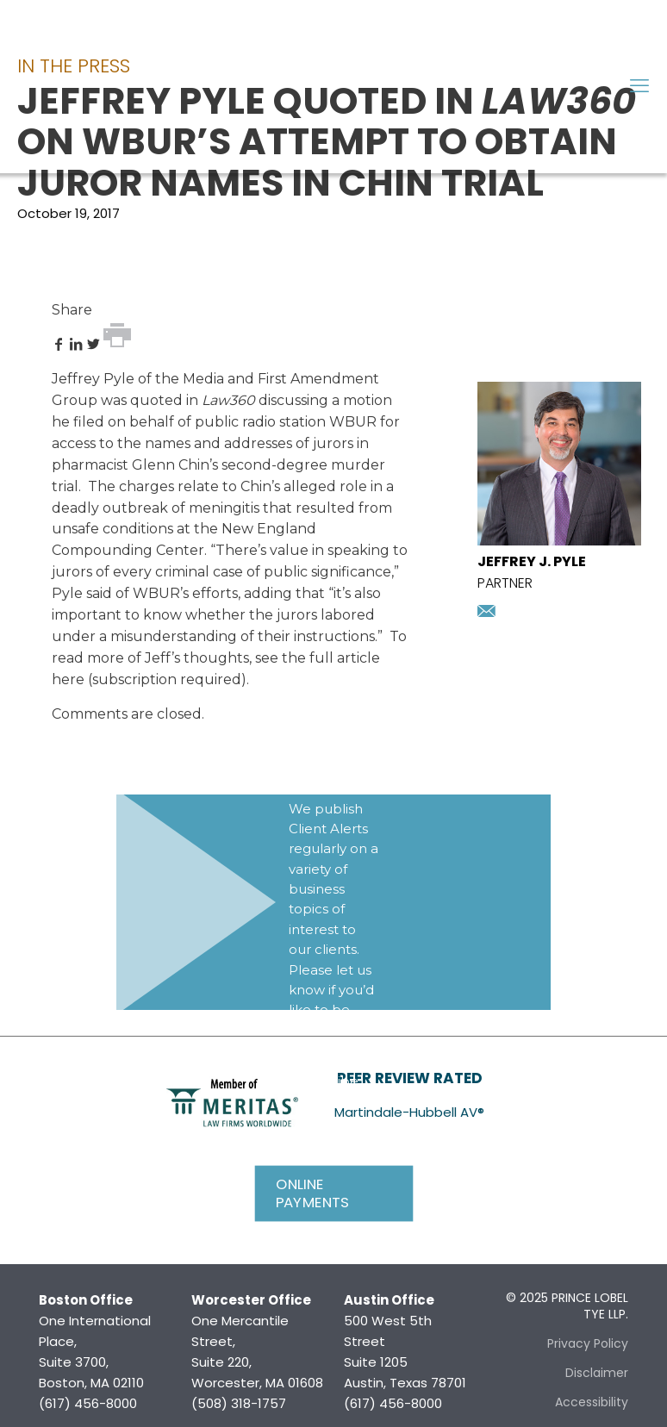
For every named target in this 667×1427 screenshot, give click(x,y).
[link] (232, 1101)
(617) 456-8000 (88, 1403)
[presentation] (559, 541)
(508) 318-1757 (238, 1403)
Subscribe (325, 1081)
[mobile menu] (639, 86)
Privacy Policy (587, 1343)
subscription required (166, 679)
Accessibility (591, 1402)
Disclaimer (596, 1372)
